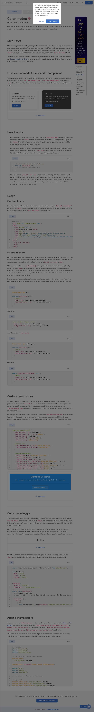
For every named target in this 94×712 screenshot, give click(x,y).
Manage (41, 21)
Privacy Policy (39, 11)
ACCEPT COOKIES (52, 21)
